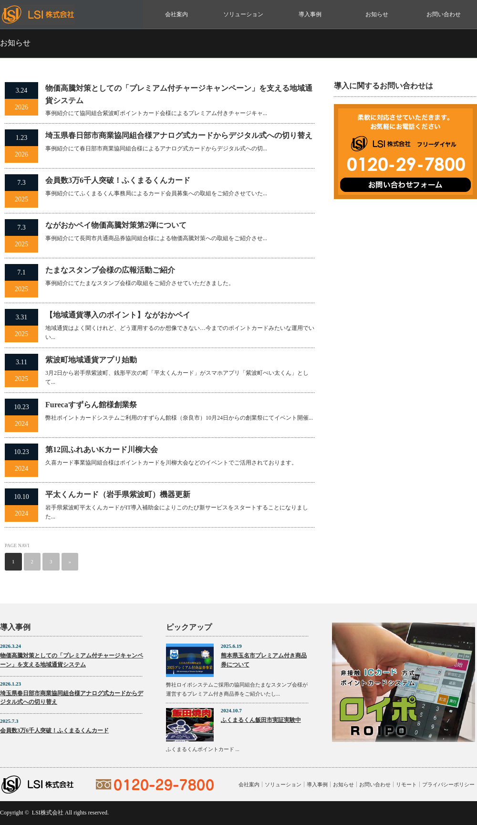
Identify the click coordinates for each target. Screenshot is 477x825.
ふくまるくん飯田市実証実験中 (261, 720)
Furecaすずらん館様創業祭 (91, 405)
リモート (406, 784)
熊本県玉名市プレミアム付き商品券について (264, 660)
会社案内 (176, 14)
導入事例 (310, 14)
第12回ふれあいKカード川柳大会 (101, 449)
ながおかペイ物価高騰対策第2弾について (116, 225)
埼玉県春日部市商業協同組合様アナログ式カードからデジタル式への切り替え (178, 135)
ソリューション (243, 14)
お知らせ (376, 14)
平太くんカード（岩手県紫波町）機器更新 (117, 494)
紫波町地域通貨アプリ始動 (91, 360)
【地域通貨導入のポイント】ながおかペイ (117, 315)
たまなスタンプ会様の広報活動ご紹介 (110, 270)
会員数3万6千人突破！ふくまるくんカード (117, 180)
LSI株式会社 (47, 812)
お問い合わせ (443, 14)
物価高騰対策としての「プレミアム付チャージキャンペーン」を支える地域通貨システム (178, 94)
